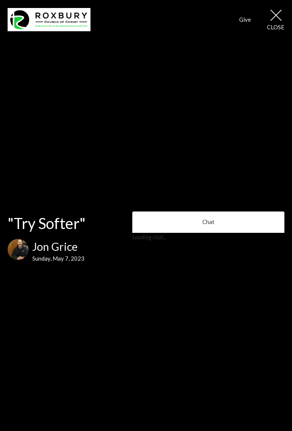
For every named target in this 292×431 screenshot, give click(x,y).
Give (245, 19)
